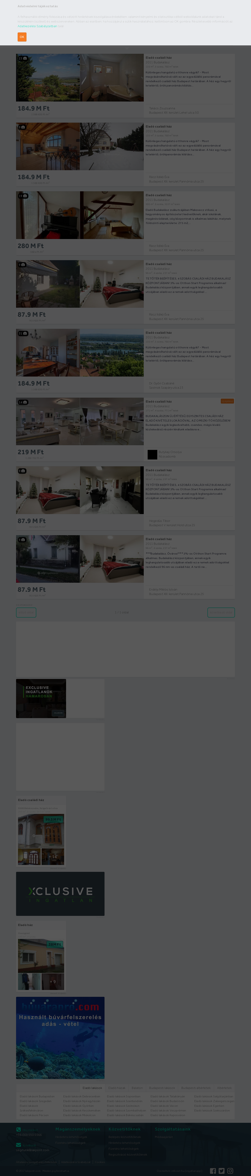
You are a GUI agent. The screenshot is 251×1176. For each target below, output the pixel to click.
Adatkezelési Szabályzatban (37, 26)
